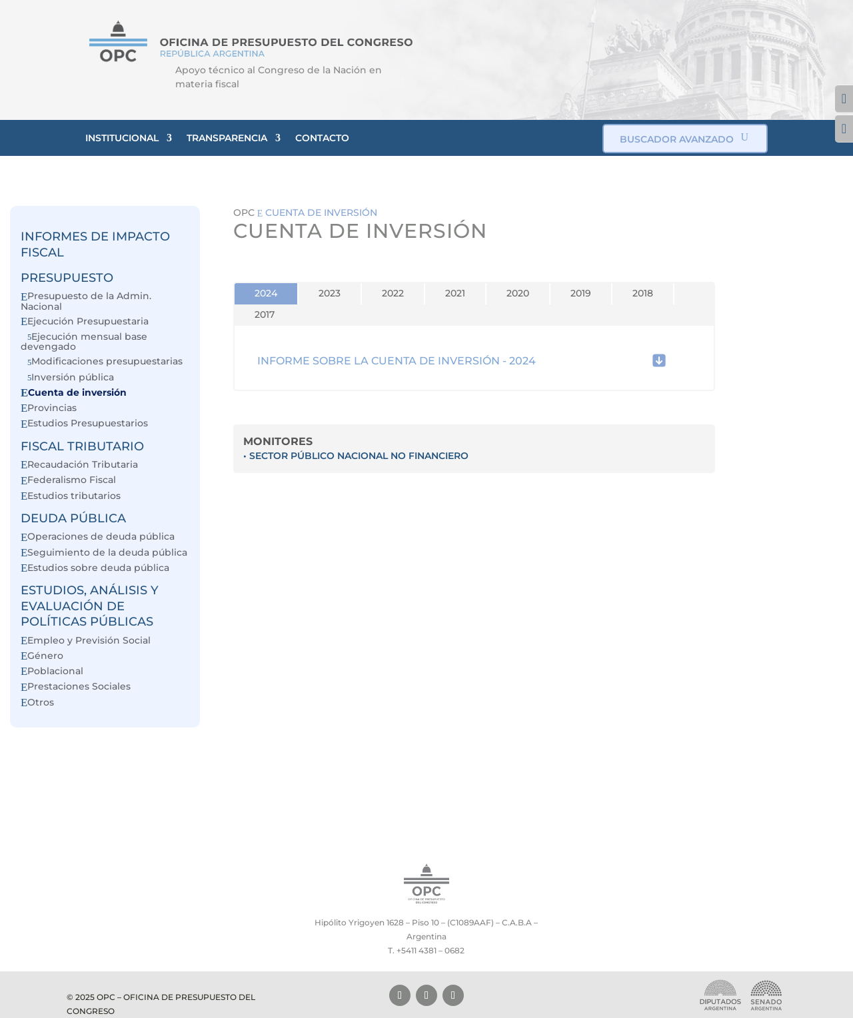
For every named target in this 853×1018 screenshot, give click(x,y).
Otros (40, 703)
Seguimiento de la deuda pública (107, 553)
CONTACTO (322, 138)
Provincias (52, 408)
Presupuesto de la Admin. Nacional (86, 300)
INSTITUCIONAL (122, 138)
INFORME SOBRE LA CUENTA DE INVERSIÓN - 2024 (396, 360)
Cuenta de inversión (77, 393)
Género (45, 656)
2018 (642, 293)
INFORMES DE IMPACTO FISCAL (95, 244)
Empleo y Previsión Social (89, 641)
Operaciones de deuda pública (101, 537)
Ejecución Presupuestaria (88, 321)
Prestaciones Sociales (79, 687)
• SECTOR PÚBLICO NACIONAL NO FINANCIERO (355, 456)
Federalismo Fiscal (71, 480)
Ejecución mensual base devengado (84, 341)
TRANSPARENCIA (227, 138)
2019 (580, 293)
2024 (266, 293)
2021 (455, 293)
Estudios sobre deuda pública (98, 568)
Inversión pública (72, 377)
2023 (330, 293)
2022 (393, 293)
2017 (265, 314)
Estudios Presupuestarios (87, 423)
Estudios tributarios (74, 496)
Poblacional (55, 671)
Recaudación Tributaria (82, 465)
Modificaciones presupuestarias (107, 361)
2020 (517, 293)
